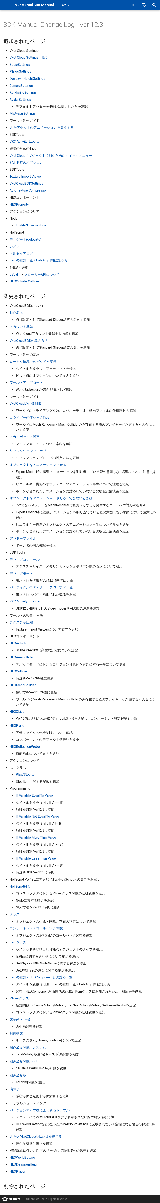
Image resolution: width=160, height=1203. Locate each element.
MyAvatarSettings (23, 114)
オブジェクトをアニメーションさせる (38, 465)
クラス (15, 914)
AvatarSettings (20, 100)
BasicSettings (20, 65)
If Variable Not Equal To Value (37, 817)
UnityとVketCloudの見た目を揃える (36, 1136)
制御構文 (16, 1033)
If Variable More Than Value (36, 838)
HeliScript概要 (20, 886)
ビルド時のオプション (26, 162)
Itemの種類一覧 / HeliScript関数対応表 (38, 260)
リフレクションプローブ (28, 451)
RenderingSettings (23, 93)
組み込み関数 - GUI (24, 1061)
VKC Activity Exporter (25, 141)
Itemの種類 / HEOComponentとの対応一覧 (41, 977)
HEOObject (17, 712)
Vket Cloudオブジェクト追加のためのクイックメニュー (51, 156)
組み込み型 (18, 1075)
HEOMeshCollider (23, 685)
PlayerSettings (20, 71)
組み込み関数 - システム (28, 1047)
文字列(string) (20, 1019)
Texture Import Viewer (26, 176)
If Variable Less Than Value (36, 858)
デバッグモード (21, 573)
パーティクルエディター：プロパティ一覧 (41, 587)
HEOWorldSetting (22, 1157)
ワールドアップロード (26, 382)
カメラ (15, 246)
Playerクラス (19, 998)
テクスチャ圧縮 (21, 622)
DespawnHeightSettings (27, 79)
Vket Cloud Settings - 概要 (29, 58)
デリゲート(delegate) (25, 239)
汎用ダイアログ (21, 253)
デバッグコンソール (25, 559)
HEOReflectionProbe (25, 747)
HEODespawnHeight (24, 1164)
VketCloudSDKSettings (26, 183)
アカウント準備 (21, 327)
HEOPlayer (17, 1171)
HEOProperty (19, 205)
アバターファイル (23, 538)
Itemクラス (18, 942)
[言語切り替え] (144, 5)
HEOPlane (17, 726)
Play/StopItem (26, 774)
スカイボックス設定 (25, 437)
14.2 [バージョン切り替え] (63, 5)
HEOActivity (18, 643)
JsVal (14, 274)
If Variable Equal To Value (34, 795)
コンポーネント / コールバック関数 (36, 928)
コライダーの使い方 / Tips (29, 417)
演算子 (15, 1089)
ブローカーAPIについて (42, 274)
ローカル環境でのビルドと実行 (33, 362)
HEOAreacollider (22, 657)
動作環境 (16, 313)
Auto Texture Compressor (28, 190)
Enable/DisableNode (31, 225)
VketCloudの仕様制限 (25, 404)
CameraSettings (21, 86)
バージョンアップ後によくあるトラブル (40, 1110)
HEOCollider (18, 671)
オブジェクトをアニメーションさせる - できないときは (51, 498)
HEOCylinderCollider (24, 281)
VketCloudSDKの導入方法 (29, 341)
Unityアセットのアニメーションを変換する (42, 127)
